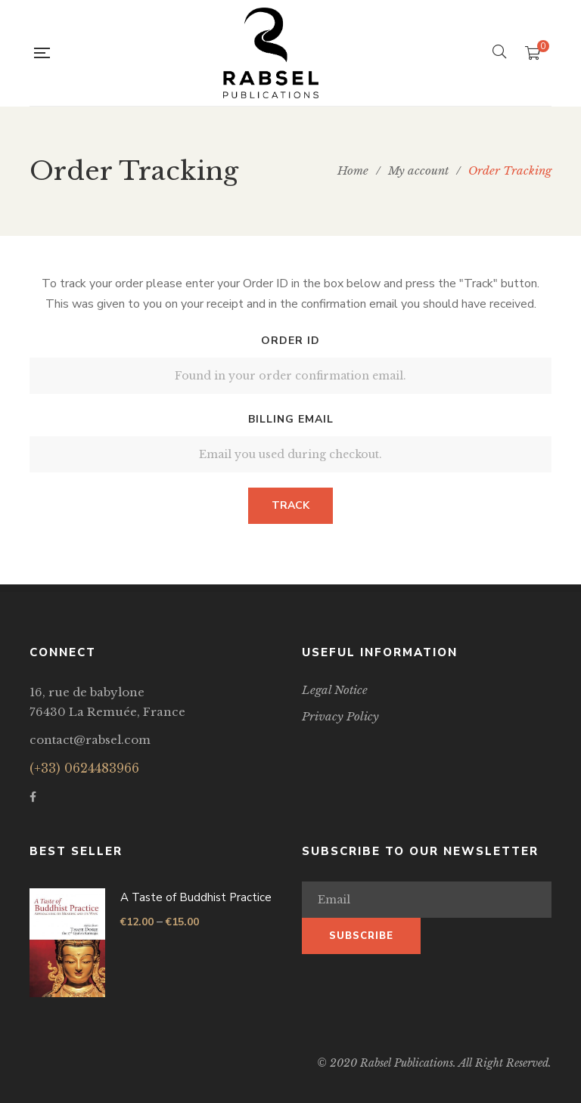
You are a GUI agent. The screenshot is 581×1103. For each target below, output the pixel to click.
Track (290, 505)
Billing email (291, 419)
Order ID (290, 340)
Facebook (33, 797)
